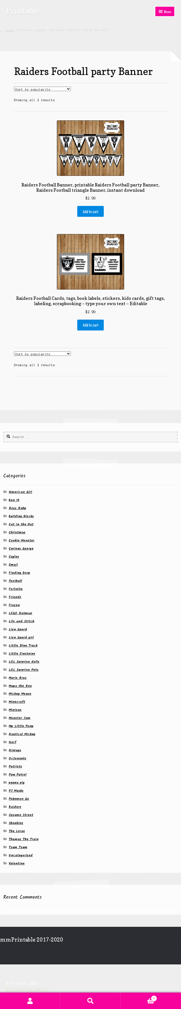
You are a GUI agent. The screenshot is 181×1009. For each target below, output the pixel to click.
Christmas (17, 532)
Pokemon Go (19, 798)
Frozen (14, 605)
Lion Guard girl (21, 637)
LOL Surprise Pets (23, 669)
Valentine (17, 863)
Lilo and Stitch (21, 621)
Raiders (15, 806)
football (15, 580)
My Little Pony (21, 726)
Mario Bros (17, 677)
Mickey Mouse (20, 693)
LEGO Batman (20, 613)
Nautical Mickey (22, 734)
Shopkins (16, 823)
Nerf (12, 742)
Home (9, 29)
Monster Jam (19, 718)
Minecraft (17, 701)
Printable (23, 10)
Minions (15, 710)
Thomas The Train (23, 839)
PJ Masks (16, 790)
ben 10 (14, 500)
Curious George (21, 548)
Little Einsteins (22, 653)
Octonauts (17, 758)
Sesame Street (21, 815)
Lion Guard (18, 629)
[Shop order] (42, 89)
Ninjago (15, 750)
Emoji (13, 564)
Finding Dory (19, 572)
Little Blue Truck (23, 645)
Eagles (14, 556)
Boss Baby (17, 508)
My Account (30, 1001)
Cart (139, 998)
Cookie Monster (21, 540)
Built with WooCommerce (27, 989)
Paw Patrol (17, 774)
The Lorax (17, 831)
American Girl (20, 492)
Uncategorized (21, 855)
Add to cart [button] (90, 211)
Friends (15, 597)
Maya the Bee (20, 686)
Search (90, 1001)
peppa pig (17, 782)
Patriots (15, 766)
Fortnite (16, 589)
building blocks (21, 516)
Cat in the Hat (21, 524)
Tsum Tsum (18, 847)
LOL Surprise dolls (24, 661)
